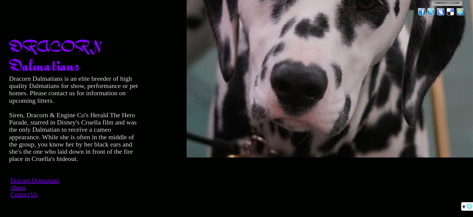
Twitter (431, 12)
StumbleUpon (460, 12)
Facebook (421, 12)
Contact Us (24, 194)
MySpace (441, 12)
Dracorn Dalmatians (35, 180)
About (18, 187)
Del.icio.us (450, 12)
